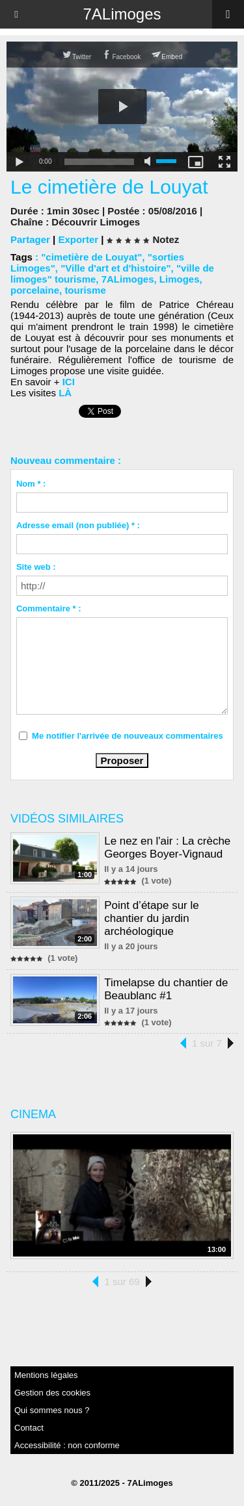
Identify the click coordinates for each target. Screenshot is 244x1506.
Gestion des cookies (52, 1393)
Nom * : (31, 484)
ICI (68, 381)
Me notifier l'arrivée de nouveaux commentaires (127, 736)
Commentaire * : (48, 608)
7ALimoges (122, 14)
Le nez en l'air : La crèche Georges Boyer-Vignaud (167, 847)
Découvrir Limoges (95, 221)
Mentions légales (46, 1375)
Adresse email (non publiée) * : (78, 525)
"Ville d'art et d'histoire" (115, 268)
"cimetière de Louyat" (91, 256)
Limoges (179, 279)
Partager (30, 239)
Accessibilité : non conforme (67, 1445)
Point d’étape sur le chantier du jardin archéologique (151, 918)
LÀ (65, 392)
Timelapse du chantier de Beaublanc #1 (166, 989)
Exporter (78, 239)
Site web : (36, 567)
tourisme (84, 290)
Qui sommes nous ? (52, 1410)
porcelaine (34, 290)
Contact (29, 1428)
